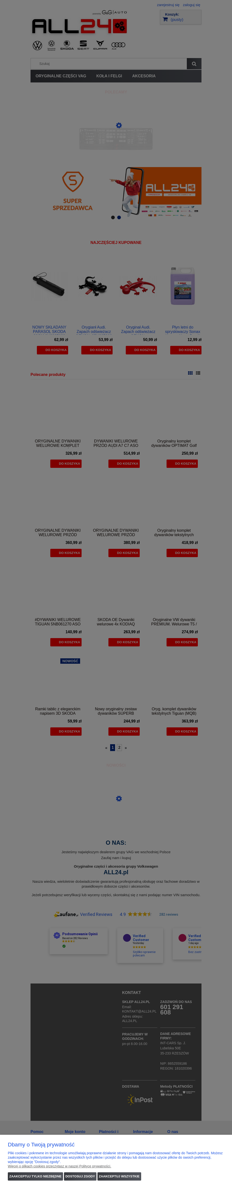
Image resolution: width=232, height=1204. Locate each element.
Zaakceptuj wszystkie (119, 1176)
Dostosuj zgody (80, 1176)
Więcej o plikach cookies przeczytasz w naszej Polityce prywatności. (59, 1166)
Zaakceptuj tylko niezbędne (35, 1176)
